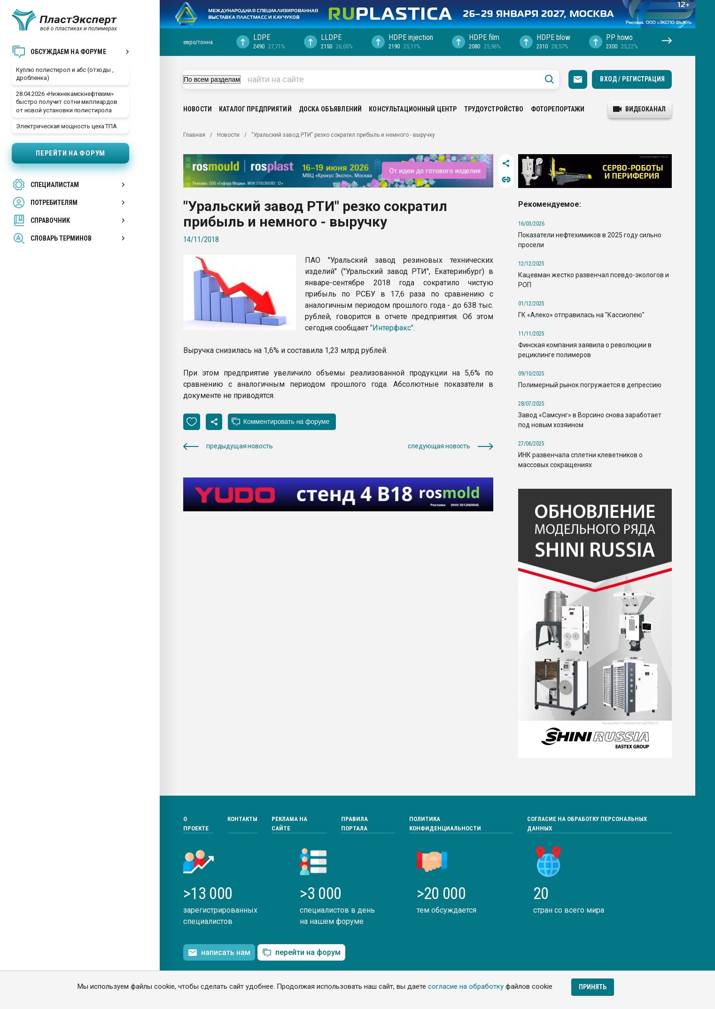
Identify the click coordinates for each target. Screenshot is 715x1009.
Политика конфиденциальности (445, 823)
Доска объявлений (330, 109)
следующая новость (450, 446)
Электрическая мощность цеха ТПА (66, 126)
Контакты (242, 818)
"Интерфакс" (391, 327)
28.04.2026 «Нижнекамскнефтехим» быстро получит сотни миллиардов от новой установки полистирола (66, 101)
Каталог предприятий (255, 109)
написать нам (219, 952)
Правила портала (354, 823)
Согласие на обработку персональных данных (587, 823)
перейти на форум (301, 953)
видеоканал (639, 109)
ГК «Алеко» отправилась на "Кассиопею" (581, 315)
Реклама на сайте (289, 823)
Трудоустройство (494, 109)
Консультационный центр (413, 109)
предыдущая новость (227, 446)
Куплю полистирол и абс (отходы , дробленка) (65, 73)
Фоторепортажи (558, 109)
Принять (592, 987)
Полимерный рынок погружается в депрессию (589, 385)
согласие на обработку (466, 986)
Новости (197, 109)
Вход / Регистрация (632, 79)
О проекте (196, 823)
